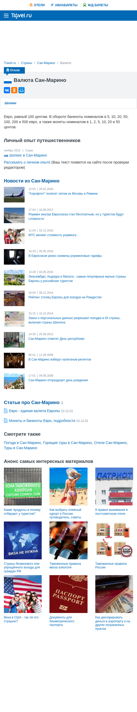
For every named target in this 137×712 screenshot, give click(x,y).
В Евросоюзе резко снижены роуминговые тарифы (65, 256)
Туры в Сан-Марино (20, 448)
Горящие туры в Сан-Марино (67, 443)
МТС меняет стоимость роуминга (52, 235)
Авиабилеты (66, 5)
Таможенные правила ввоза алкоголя (65, 565)
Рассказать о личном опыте (27, 162)
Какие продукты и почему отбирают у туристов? (22, 511)
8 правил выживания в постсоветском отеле (111, 511)
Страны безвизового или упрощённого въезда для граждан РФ (22, 567)
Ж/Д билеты (98, 5)
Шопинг (11, 103)
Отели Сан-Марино (110, 443)
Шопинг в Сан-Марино (28, 155)
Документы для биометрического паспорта (61, 621)
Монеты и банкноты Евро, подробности (42, 421)
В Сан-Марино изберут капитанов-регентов (59, 359)
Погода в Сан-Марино (22, 443)
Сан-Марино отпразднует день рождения (58, 380)
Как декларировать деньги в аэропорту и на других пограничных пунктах (112, 623)
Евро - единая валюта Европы (34, 411)
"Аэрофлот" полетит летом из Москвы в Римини (63, 193)
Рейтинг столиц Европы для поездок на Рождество (65, 297)
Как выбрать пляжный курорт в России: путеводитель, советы (65, 513)
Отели (39, 5)
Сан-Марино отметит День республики (56, 339)
